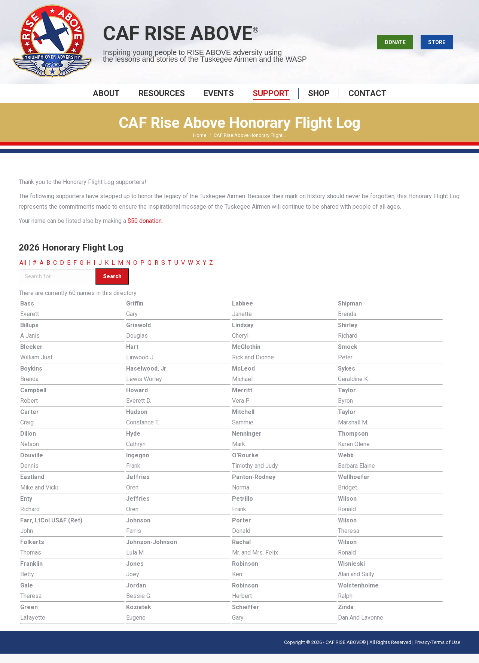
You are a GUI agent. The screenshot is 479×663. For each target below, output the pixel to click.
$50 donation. (144, 230)
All (22, 272)
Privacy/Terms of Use (437, 651)
